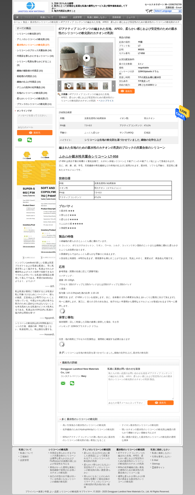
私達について (46, 17)
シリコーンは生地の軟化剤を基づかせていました (89, 353)
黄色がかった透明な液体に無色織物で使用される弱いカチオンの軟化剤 (63, 470)
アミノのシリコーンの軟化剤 (31, 39)
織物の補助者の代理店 (27, 70)
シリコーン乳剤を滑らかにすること (34, 61)
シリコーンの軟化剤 (26, 33)
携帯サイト (158, 467)
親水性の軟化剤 (140, 353)
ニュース (130, 17)
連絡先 (34, 132)
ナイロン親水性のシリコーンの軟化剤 (140, 425)
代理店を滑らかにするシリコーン (33, 56)
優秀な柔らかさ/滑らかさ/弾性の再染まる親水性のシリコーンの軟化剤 (131, 479)
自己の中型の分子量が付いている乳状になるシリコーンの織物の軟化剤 (63, 479)
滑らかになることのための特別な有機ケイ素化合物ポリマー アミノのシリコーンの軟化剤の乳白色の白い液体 (97, 481)
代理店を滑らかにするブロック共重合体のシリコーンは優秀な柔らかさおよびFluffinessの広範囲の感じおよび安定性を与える (63, 458)
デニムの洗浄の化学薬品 (29, 87)
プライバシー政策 (34, 491)
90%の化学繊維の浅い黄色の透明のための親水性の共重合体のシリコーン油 (131, 470)
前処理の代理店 (24, 76)
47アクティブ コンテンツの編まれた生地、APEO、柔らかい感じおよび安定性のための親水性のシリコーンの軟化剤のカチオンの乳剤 (87, 97)
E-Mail (155, 460)
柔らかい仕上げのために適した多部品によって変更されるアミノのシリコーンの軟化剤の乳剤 (97, 457)
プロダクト (29, 17)
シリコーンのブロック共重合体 (32, 50)
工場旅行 (63, 17)
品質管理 (77, 17)
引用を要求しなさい (161, 456)
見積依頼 (169, 7)
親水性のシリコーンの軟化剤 (44, 22)
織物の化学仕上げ (122, 353)
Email (179, 7)
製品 (25, 22)
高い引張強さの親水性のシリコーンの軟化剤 (84, 425)
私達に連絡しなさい (97, 17)
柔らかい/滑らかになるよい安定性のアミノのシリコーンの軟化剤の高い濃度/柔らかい (97, 468)
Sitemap (156, 464)
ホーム (17, 22)
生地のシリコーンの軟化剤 (30, 93)
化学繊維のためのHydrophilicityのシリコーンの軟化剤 (88, 429)
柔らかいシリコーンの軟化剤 (31, 98)
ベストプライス (106, 100)
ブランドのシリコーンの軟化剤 (32, 104)
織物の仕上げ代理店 (26, 82)
